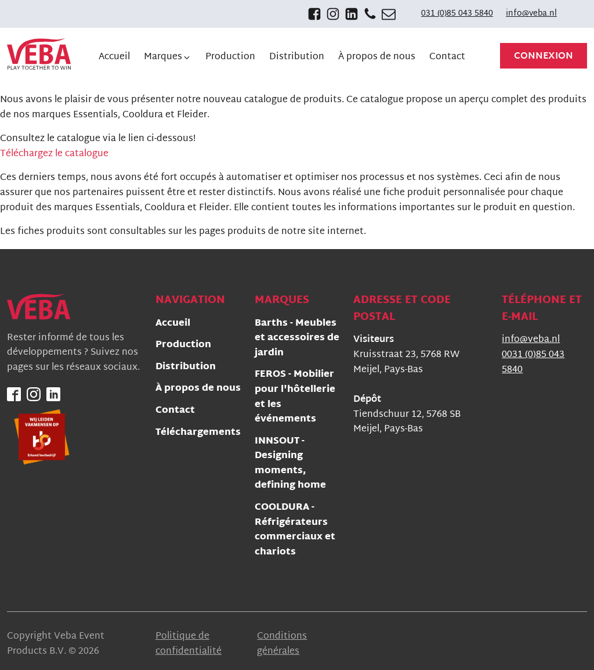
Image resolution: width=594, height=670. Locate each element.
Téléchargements (198, 433)
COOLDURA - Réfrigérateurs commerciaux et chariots (295, 530)
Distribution (185, 368)
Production (183, 346)
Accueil (172, 324)
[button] (167, 57)
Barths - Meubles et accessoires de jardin (297, 339)
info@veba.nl (531, 14)
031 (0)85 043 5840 (457, 14)
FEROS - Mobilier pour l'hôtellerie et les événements (295, 398)
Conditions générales (282, 644)
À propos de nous (198, 389)
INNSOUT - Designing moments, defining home (290, 464)
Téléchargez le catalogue (54, 154)
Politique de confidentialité (188, 644)
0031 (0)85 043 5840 (533, 362)
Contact (175, 411)
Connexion (543, 56)
